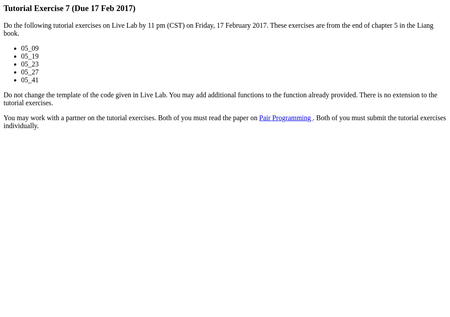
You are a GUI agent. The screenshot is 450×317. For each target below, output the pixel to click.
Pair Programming (286, 118)
